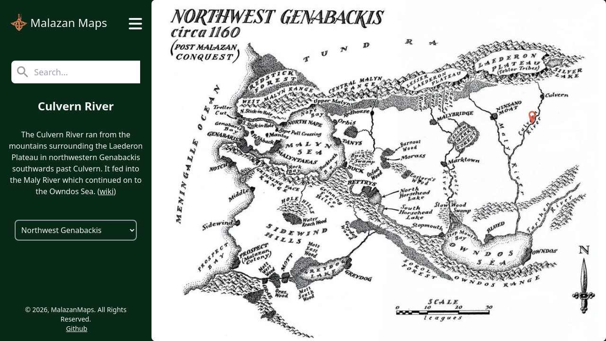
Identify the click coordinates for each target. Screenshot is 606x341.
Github (77, 328)
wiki (106, 191)
